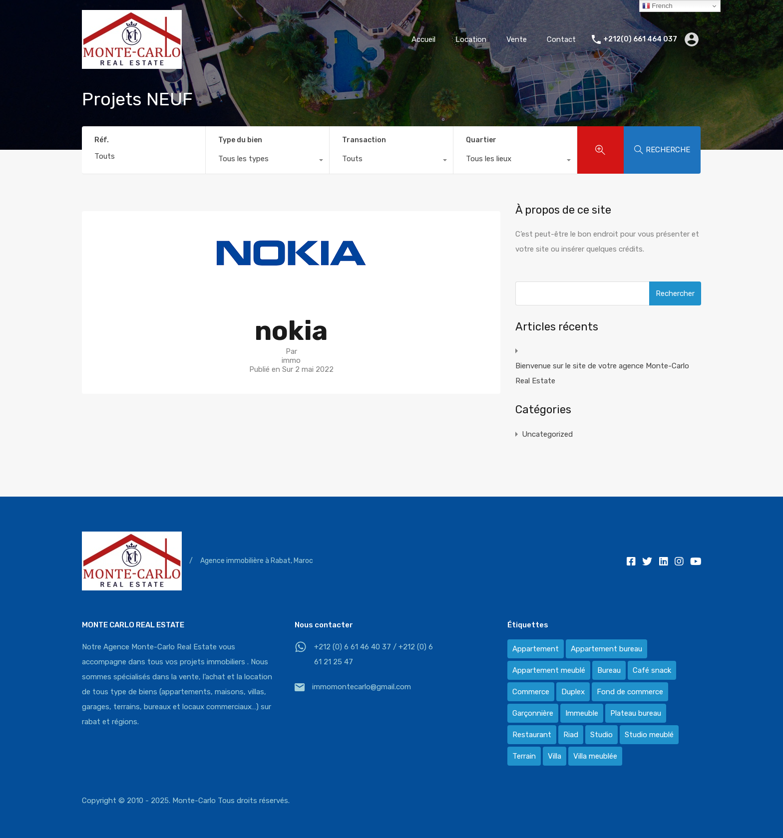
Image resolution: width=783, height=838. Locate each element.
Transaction (364, 140)
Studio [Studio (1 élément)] (601, 734)
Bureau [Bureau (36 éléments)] (609, 670)
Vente (516, 39)
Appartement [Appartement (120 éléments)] (535, 648)
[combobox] (267, 161)
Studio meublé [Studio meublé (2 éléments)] (649, 734)
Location (470, 39)
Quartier (481, 140)
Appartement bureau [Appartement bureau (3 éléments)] (606, 648)
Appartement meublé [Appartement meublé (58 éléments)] (548, 670)
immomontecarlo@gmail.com (361, 686)
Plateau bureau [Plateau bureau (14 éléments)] (635, 713)
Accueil (423, 39)
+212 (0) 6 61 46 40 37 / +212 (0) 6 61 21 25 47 (373, 654)
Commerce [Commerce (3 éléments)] (530, 691)
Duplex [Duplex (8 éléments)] (573, 691)
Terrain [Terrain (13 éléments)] (524, 756)
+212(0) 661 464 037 (640, 39)
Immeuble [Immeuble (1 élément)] (581, 713)
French (657, 6)
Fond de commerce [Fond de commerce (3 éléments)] (630, 691)
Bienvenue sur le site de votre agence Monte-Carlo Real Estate (602, 373)
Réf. (101, 140)
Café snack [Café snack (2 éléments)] (652, 670)
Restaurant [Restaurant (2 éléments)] (531, 734)
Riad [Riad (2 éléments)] (570, 734)
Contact (561, 39)
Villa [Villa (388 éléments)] (554, 756)
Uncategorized (547, 434)
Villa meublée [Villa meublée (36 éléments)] (595, 756)
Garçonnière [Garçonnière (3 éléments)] (532, 713)
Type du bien (240, 140)
